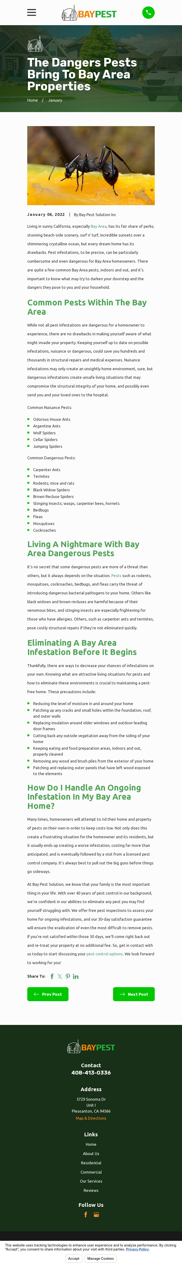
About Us (91, 1153)
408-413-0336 (91, 1073)
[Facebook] (85, 1214)
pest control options (104, 954)
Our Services (91, 1181)
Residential (91, 1163)
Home (91, 1144)
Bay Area (99, 226)
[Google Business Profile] (96, 1214)
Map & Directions (91, 1118)
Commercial (91, 1172)
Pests (116, 575)
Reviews (91, 1190)
